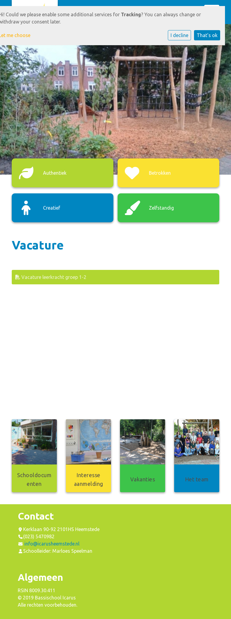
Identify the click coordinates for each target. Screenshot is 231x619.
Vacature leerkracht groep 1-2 (50, 277)
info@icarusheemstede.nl (51, 543)
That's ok (207, 35)
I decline (179, 35)
